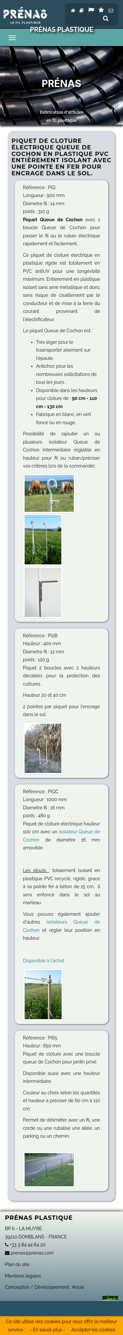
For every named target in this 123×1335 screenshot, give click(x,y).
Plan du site (17, 1264)
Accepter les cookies (93, 1329)
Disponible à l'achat (43, 960)
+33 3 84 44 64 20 (25, 1244)
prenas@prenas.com (29, 1253)
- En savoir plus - (47, 1329)
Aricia (78, 1287)
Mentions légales (23, 1276)
